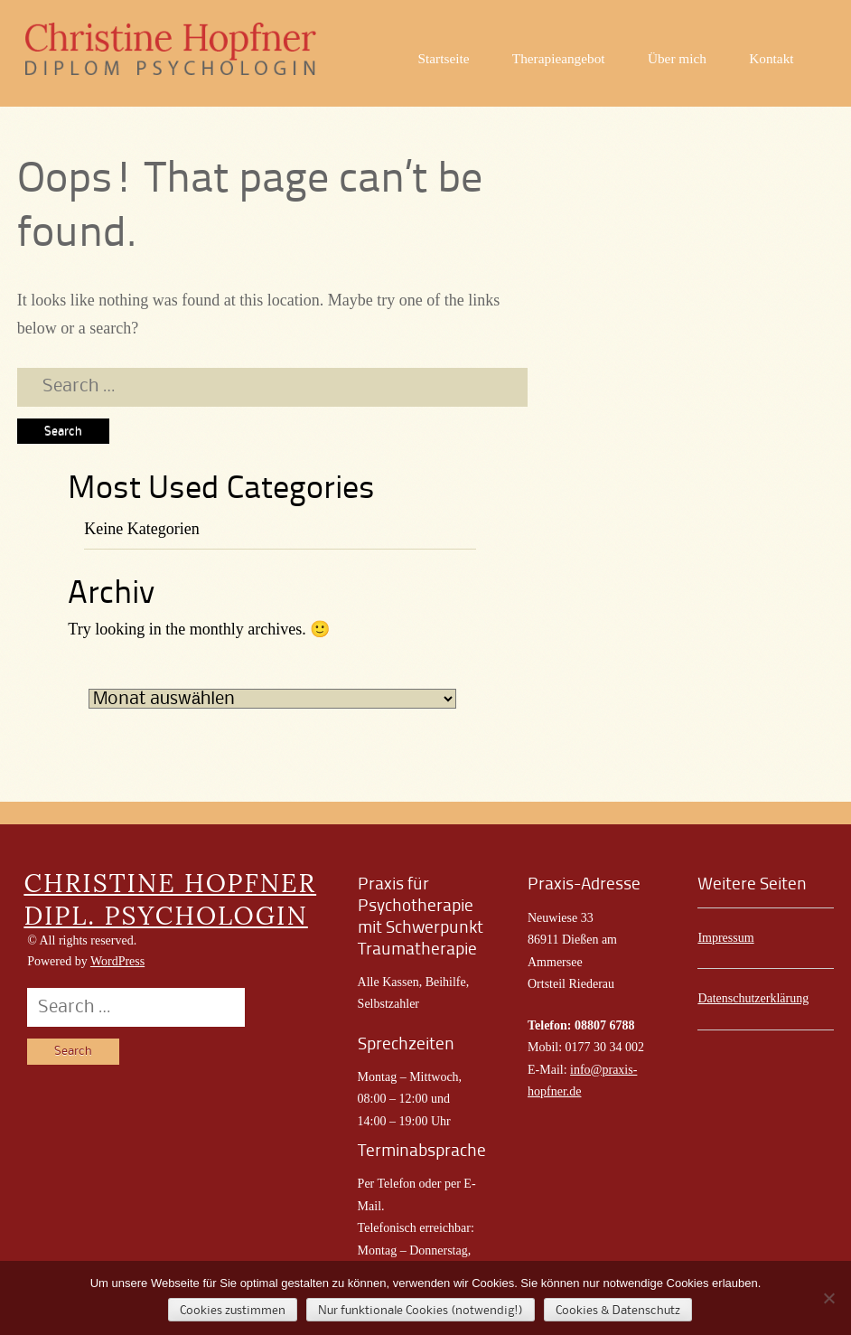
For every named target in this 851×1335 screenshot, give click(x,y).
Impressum (725, 938)
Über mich (677, 58)
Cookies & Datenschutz (618, 1310)
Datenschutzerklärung (753, 998)
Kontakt (771, 58)
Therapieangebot (558, 58)
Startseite (444, 58)
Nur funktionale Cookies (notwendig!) (420, 1310)
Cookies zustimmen (232, 1310)
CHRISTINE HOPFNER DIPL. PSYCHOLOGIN (169, 899)
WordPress (117, 961)
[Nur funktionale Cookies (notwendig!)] (828, 1298)
